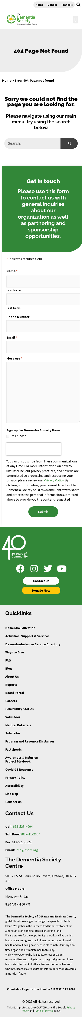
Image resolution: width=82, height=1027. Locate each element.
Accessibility (14, 786)
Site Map (11, 794)
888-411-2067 (30, 834)
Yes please (19, 436)
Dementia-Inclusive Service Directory (32, 644)
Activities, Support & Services (27, 636)
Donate (52, 4)
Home (39, 4)
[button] (78, 4)
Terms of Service (44, 1010)
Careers (11, 701)
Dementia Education (20, 628)
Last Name (13, 308)
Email (11, 337)
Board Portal (14, 693)
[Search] (69, 143)
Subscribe (12, 733)
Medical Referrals (18, 725)
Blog (8, 668)
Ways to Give (14, 652)
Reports (11, 685)
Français (67, 4)
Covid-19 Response (19, 769)
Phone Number (17, 316)
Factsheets (13, 749)
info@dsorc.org (27, 850)
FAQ (8, 660)
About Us (12, 677)
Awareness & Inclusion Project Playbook (21, 759)
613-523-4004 (23, 826)
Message (14, 358)
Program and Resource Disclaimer (29, 741)
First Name (13, 290)
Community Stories (19, 709)
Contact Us (13, 802)
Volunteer (12, 717)
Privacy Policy (53, 480)
